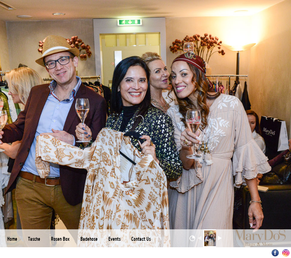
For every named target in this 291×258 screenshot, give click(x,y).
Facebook (275, 253)
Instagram (286, 253)
